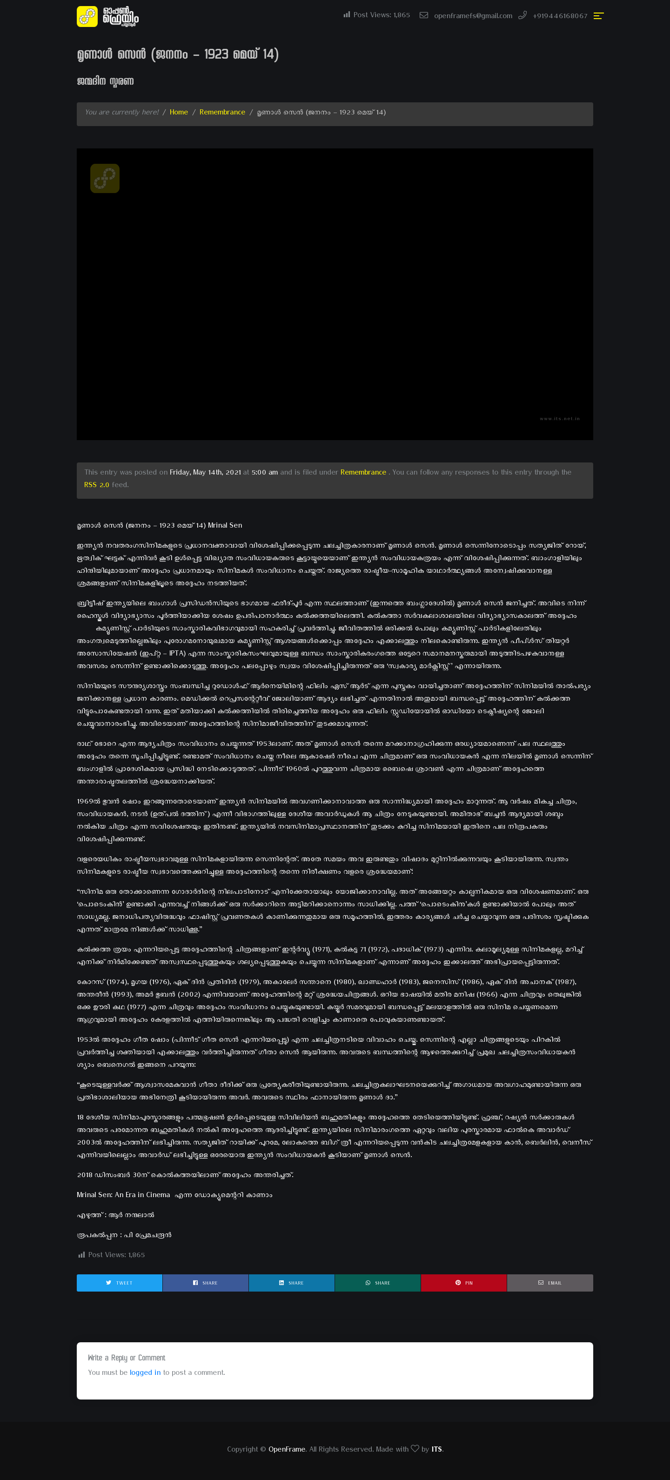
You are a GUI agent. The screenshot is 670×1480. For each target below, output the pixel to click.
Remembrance (222, 114)
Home (179, 114)
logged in (145, 1374)
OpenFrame (286, 1451)
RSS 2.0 (96, 486)
